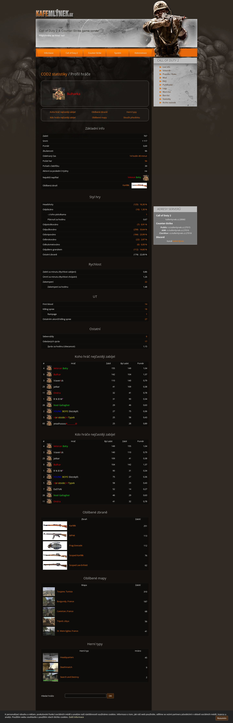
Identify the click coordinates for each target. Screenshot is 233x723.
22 (146, 281)
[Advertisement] (175, 156)
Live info (166, 67)
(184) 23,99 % (140, 234)
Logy (165, 88)
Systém (117, 53)
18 (146, 309)
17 (146, 341)
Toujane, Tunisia (64, 591)
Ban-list (166, 95)
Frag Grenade (75, 545)
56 (146, 160)
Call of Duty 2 (72, 53)
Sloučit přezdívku (131, 117)
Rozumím (221, 718)
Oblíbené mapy (99, 117)
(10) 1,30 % (141, 209)
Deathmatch (66, 667)
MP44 (72, 535)
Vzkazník (166, 70)
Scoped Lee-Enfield (78, 565)
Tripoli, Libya (63, 621)
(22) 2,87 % (141, 239)
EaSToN (58, 489)
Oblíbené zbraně (99, 112)
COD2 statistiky (54, 74)
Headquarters (67, 657)
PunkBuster (168, 84)
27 (146, 319)
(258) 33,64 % (140, 229)
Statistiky (167, 99)
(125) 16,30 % (140, 204)
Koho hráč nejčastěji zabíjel (63, 112)
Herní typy (132, 112)
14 (146, 304)
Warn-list (167, 91)
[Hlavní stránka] (116, 24)
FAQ (164, 81)
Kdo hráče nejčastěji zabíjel (63, 117)
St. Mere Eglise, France (67, 630)
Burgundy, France (65, 601)
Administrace (141, 53)
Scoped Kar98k (76, 555)
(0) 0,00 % (142, 244)
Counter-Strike (94, 53)
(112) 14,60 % (140, 249)
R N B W (58, 399)
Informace (48, 53)
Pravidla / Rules (169, 74)
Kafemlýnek (178, 241)
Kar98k (135, 185)
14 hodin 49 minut (138, 155)
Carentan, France (65, 611)
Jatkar (57, 386)
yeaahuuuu (65, 423)
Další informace (76, 717)
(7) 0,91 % (142, 224)
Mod (165, 77)
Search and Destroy (69, 677)
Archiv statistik (169, 102)
